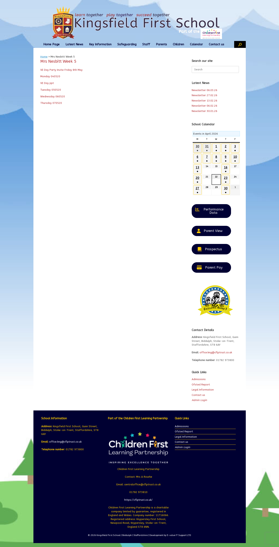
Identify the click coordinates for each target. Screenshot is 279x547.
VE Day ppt (47, 83)
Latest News (74, 44)
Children (178, 44)
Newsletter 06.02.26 (204, 105)
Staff (146, 44)
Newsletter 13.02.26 (204, 100)
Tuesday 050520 (50, 89)
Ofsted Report (201, 384)
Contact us (216, 44)
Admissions (199, 379)
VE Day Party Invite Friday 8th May (61, 69)
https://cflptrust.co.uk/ (138, 499)
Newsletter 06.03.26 (204, 90)
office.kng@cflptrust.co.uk (216, 352)
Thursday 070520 (51, 102)
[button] (240, 44)
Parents (161, 44)
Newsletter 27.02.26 (204, 95)
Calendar (196, 44)
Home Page (51, 44)
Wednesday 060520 (52, 96)
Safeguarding (126, 44)
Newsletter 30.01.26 (204, 111)
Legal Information (203, 389)
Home (44, 56)
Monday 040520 (50, 76)
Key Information (100, 44)
